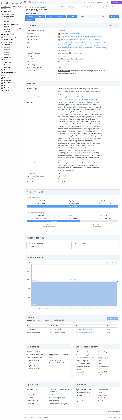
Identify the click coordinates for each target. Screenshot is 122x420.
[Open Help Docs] (45, 7)
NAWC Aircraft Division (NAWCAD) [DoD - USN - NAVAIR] (80, 36)
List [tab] (111, 26)
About (27, 417)
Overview (30, 16)
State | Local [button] (16, 6)
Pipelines (7, 27)
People (6, 65)
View (108, 329)
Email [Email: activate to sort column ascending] (78, 326)
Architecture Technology (69, 34)
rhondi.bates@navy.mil (84, 329)
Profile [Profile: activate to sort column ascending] (109, 326)
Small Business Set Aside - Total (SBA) (71, 59)
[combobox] (56, 2)
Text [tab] (115, 26)
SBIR (51, 16)
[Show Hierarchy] (100, 36)
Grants (6, 22)
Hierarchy (61, 16)
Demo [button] (99, 2)
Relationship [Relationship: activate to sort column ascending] (54, 326)
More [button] (86, 2)
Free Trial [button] (116, 2)
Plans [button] (93, 2)
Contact (33, 417)
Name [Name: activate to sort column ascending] (29, 326)
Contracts (7, 19)
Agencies (7, 62)
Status (40, 16)
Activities (7, 32)
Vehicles (7, 50)
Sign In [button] (106, 2)
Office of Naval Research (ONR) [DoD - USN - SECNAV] (79, 39)
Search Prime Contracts (35, 7)
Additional (30, 19)
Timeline (72, 16)
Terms (40, 417)
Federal (5, 6)
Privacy (45, 417)
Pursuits (7, 29)
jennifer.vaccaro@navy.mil (85, 332)
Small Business (103, 358)
